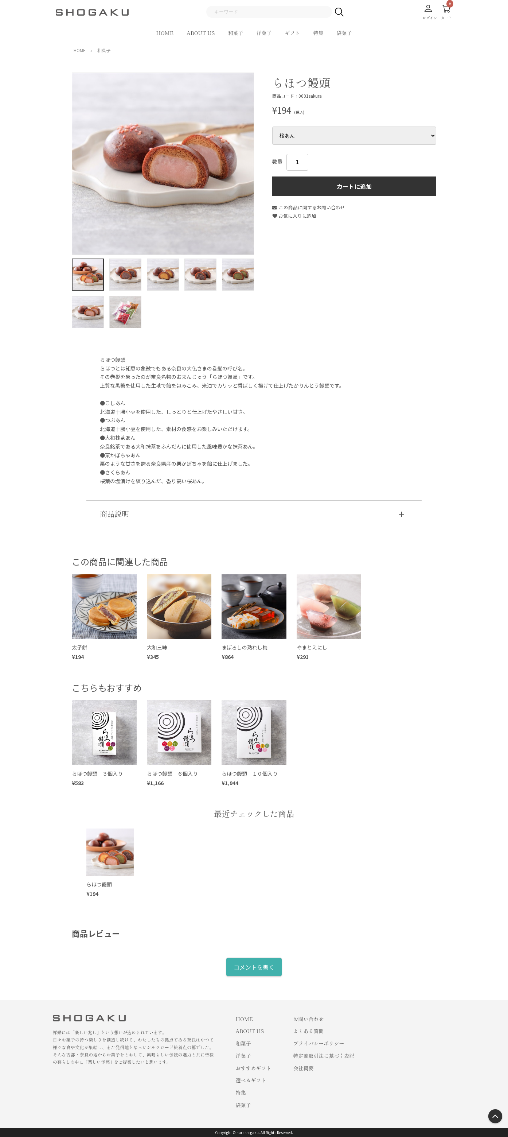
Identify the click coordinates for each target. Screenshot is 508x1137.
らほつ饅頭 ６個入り (172, 773)
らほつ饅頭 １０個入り (250, 773)
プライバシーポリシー (318, 1043)
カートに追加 (354, 186)
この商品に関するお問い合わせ (308, 207)
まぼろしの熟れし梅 (244, 647)
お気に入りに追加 (294, 215)
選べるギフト (251, 1080)
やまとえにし (314, 647)
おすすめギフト (253, 1068)
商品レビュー (96, 933)
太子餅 (79, 647)
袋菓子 (344, 32)
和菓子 (235, 32)
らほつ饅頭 (99, 884)
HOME (165, 32)
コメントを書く (254, 967)
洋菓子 (263, 32)
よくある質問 (308, 1031)
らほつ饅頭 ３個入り (97, 773)
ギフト (292, 32)
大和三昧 (157, 647)
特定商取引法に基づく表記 (324, 1055)
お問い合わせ (308, 1018)
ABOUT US (201, 32)
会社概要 (303, 1068)
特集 (318, 32)
